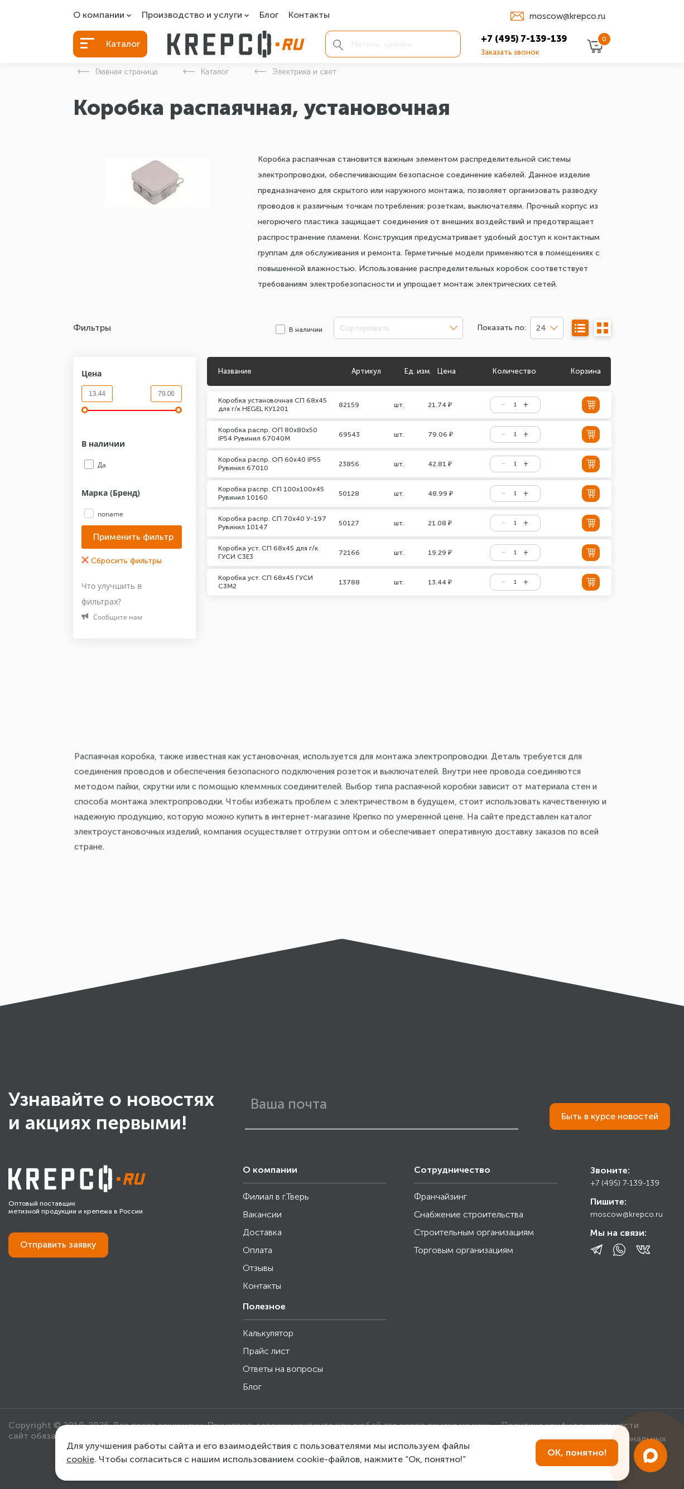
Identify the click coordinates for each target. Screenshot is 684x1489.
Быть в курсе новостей (609, 1116)
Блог (268, 15)
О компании (98, 15)
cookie (80, 1459)
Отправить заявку (58, 1244)
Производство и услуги (192, 15)
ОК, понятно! (576, 1452)
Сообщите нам (111, 617)
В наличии (104, 443)
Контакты (309, 15)
